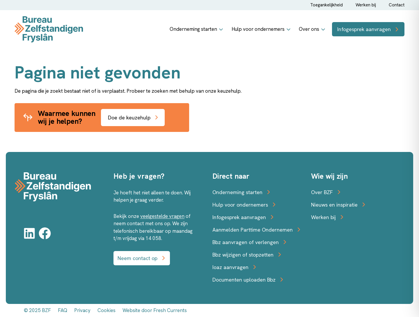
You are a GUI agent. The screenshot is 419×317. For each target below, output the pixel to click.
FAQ (63, 310)
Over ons (309, 29)
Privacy (82, 310)
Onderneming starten (195, 29)
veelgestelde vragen (162, 216)
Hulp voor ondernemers (259, 29)
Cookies (107, 310)
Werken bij (366, 4)
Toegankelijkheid (327, 4)
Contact (396, 4)
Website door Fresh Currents (154, 310)
